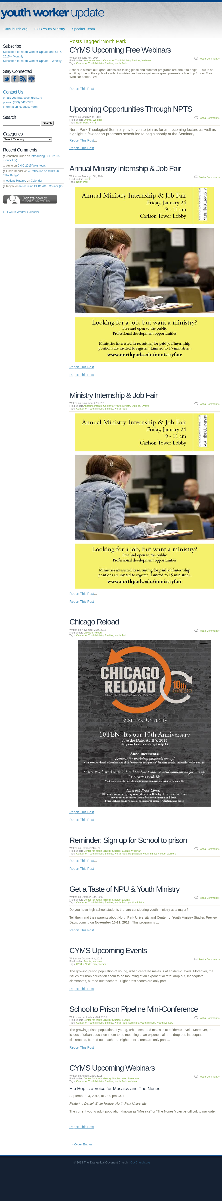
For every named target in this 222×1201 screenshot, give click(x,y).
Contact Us (13, 92)
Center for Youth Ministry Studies (121, 60)
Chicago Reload (94, 621)
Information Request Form (20, 106)
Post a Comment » (209, 58)
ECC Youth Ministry (49, 29)
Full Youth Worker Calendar (21, 212)
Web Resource (130, 1078)
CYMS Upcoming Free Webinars (120, 49)
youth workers (168, 853)
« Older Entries (82, 1144)
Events (87, 119)
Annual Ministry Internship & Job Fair (125, 168)
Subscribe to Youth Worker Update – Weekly (32, 61)
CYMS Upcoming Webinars (112, 1067)
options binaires (16, 180)
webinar (103, 964)
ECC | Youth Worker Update (52, 13)
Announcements (92, 60)
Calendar (36, 180)
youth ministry (151, 853)
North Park (121, 63)
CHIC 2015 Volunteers (32, 165)
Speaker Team (83, 29)
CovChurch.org (15, 29)
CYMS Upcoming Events (108, 950)
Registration (135, 853)
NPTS (93, 122)
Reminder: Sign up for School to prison (128, 840)
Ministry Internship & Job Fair (113, 395)
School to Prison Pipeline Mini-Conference (133, 1009)
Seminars (133, 1022)
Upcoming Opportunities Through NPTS (130, 108)
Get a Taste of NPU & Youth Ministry (124, 889)
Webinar (146, 60)
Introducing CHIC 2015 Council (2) (40, 186)
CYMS (79, 964)
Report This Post (81, 89)
